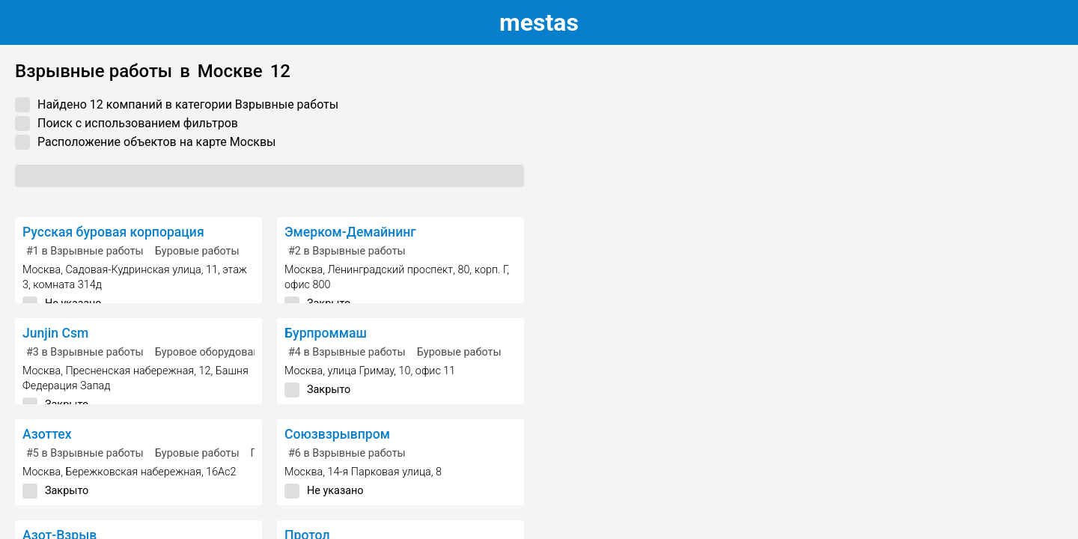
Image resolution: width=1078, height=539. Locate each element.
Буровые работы (197, 251)
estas (539, 22)
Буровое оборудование (213, 352)
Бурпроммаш (325, 333)
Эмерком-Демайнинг (350, 232)
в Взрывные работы (85, 251)
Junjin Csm (55, 333)
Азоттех (47, 434)
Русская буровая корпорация (113, 232)
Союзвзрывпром (337, 434)
